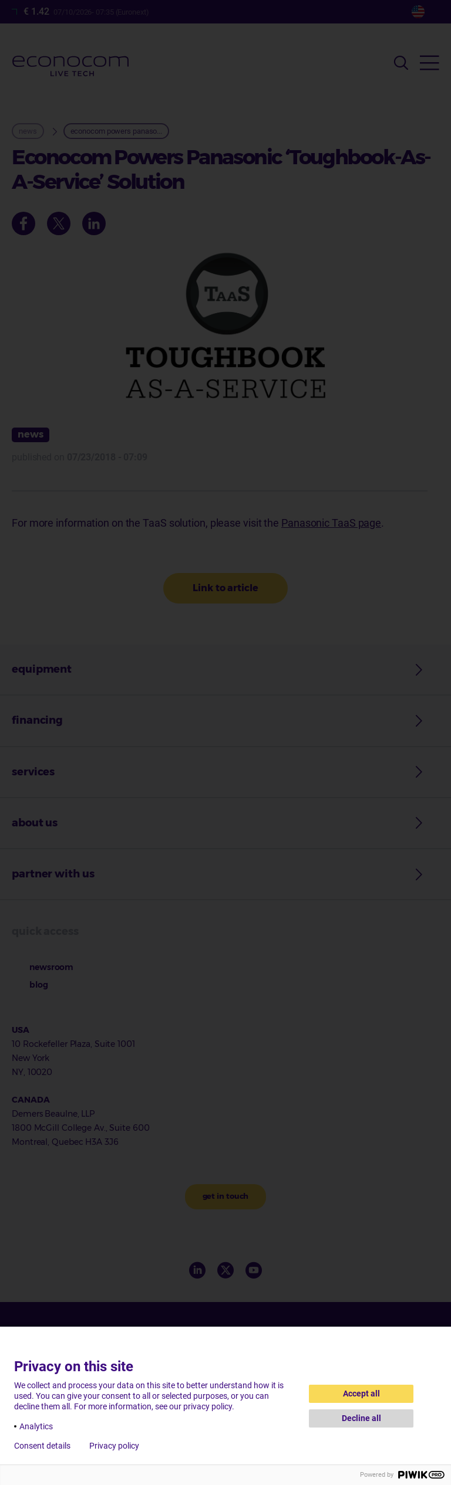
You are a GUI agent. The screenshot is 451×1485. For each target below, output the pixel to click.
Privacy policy (114, 1445)
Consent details (42, 1445)
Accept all (361, 1393)
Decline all (361, 1418)
